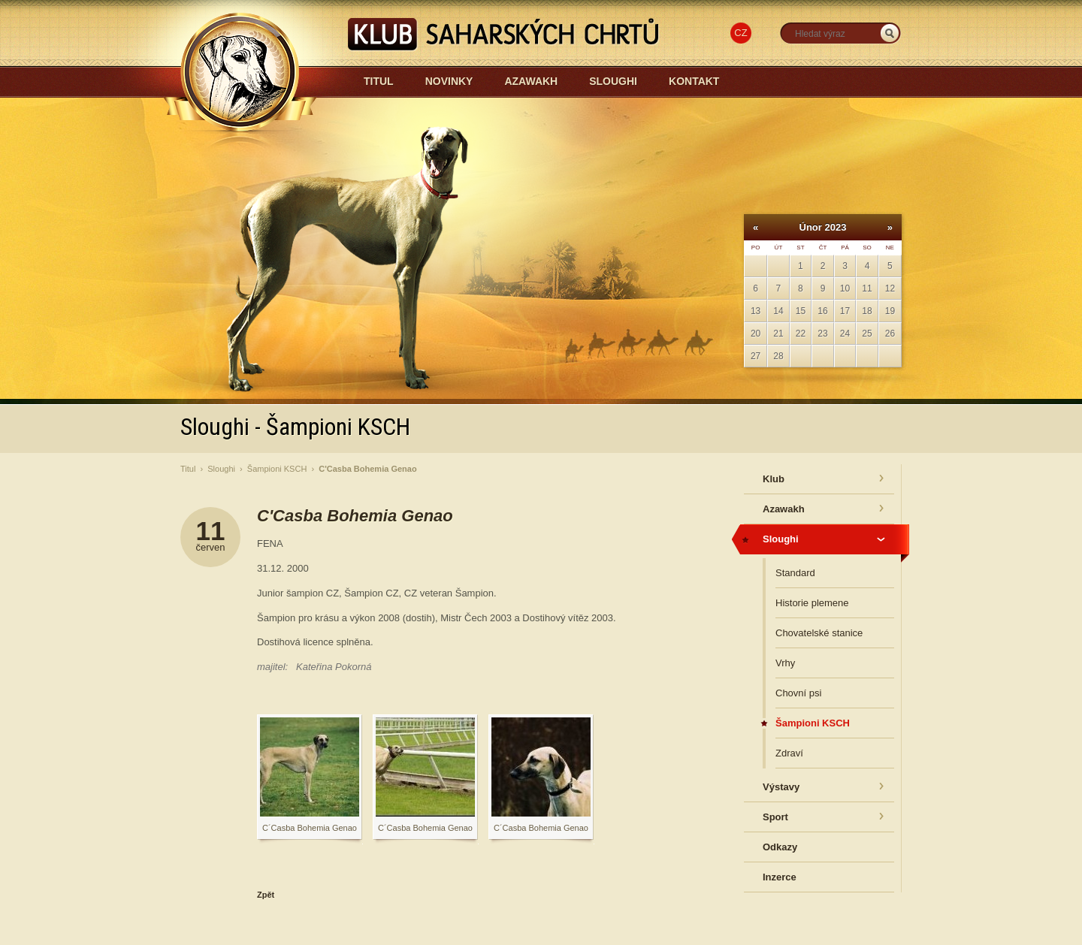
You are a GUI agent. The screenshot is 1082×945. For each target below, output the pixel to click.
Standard (795, 572)
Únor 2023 (823, 227)
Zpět (265, 894)
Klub (773, 479)
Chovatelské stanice (819, 633)
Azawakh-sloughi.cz (377, 121)
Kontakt (694, 81)
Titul (379, 81)
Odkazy (780, 847)
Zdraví (789, 753)
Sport (775, 817)
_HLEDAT (890, 33)
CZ (740, 32)
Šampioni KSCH (277, 468)
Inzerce (779, 877)
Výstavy (781, 787)
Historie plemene (812, 602)
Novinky (449, 81)
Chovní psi (798, 693)
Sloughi (613, 81)
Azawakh (531, 81)
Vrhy (785, 663)
